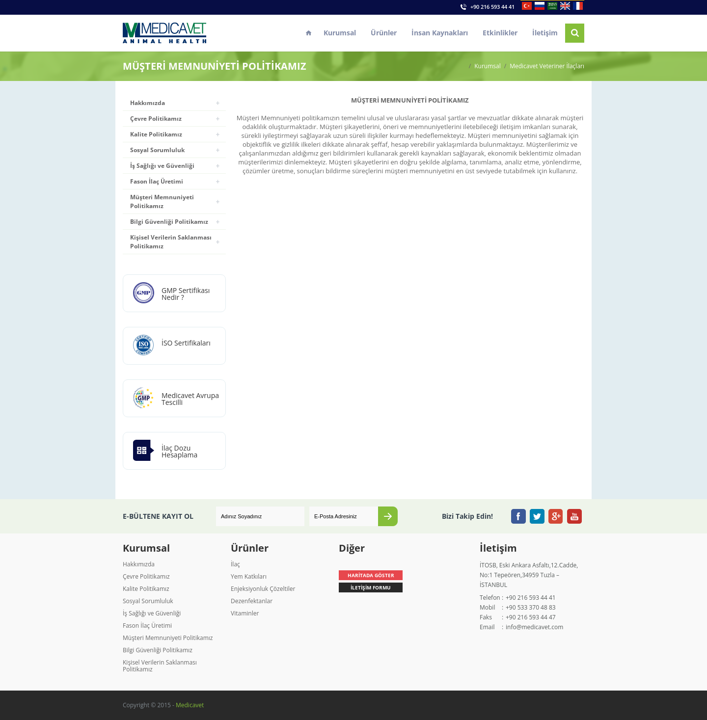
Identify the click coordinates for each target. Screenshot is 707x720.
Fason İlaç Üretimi (156, 181)
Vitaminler (245, 613)
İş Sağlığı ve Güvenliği (162, 165)
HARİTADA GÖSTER (371, 575)
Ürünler (384, 32)
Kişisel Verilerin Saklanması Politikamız (171, 241)
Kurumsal (340, 32)
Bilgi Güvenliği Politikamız (169, 221)
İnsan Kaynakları (439, 32)
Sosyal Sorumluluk (157, 150)
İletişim (545, 32)
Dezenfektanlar (251, 601)
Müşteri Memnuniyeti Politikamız (162, 201)
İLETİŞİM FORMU (371, 587)
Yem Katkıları (249, 576)
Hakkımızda (147, 103)
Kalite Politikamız (156, 134)
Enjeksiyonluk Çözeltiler (263, 589)
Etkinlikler (500, 32)
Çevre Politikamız (156, 118)
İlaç (235, 564)
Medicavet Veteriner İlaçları (547, 66)
